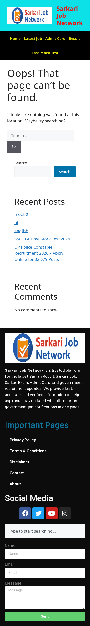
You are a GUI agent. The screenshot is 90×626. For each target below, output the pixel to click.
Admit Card (55, 38)
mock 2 (21, 214)
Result (74, 38)
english (21, 230)
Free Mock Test (45, 52)
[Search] (14, 147)
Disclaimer (20, 461)
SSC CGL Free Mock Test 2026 (42, 239)
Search (20, 163)
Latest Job (33, 38)
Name (10, 545)
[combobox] (45, 531)
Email (10, 564)
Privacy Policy (23, 439)
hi (16, 222)
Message (13, 583)
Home (15, 38)
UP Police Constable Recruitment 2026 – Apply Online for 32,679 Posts (38, 253)
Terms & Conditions (28, 450)
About (15, 483)
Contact (17, 472)
